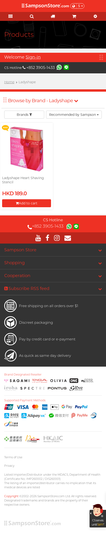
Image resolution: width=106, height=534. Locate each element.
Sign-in (33, 57)
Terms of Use (13, 457)
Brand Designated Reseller (23, 374)
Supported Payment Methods (25, 400)
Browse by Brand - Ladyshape (43, 100)
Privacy (9, 465)
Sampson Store (20, 249)
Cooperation (17, 275)
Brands (24, 115)
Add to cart (26, 203)
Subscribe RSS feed (26, 288)
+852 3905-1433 (39, 67)
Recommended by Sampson (74, 115)
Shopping (14, 262)
